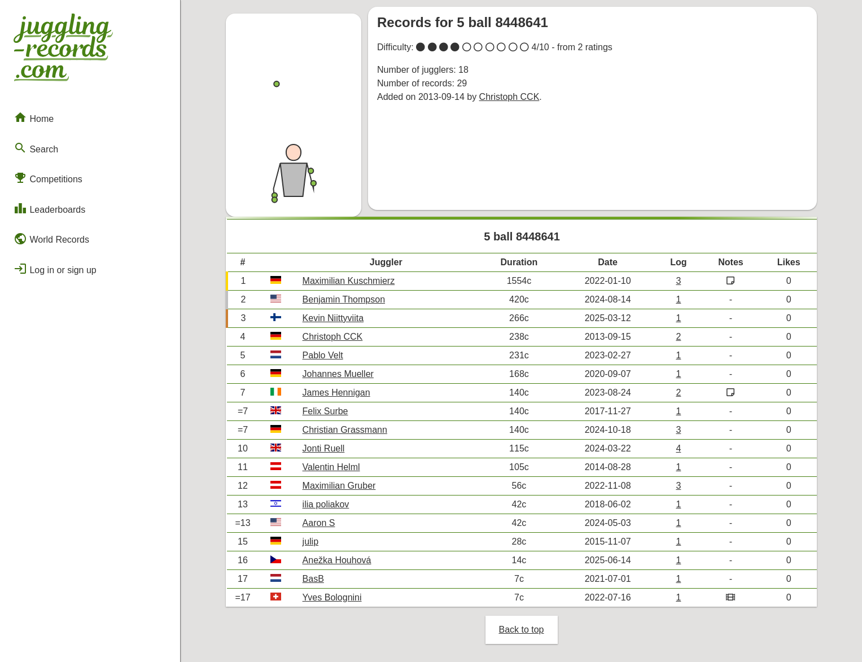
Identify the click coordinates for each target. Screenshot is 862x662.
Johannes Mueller (338, 374)
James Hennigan (336, 392)
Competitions (48, 178)
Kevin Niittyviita (333, 318)
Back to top (521, 629)
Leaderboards (49, 208)
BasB (313, 579)
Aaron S (319, 523)
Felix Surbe (325, 411)
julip (310, 541)
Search (36, 148)
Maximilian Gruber (339, 485)
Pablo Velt (323, 355)
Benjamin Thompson (344, 299)
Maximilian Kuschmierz (349, 281)
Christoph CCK (509, 97)
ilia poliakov (326, 504)
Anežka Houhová (337, 560)
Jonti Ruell (324, 448)
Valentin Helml (331, 467)
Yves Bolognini (332, 597)
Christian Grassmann (345, 430)
